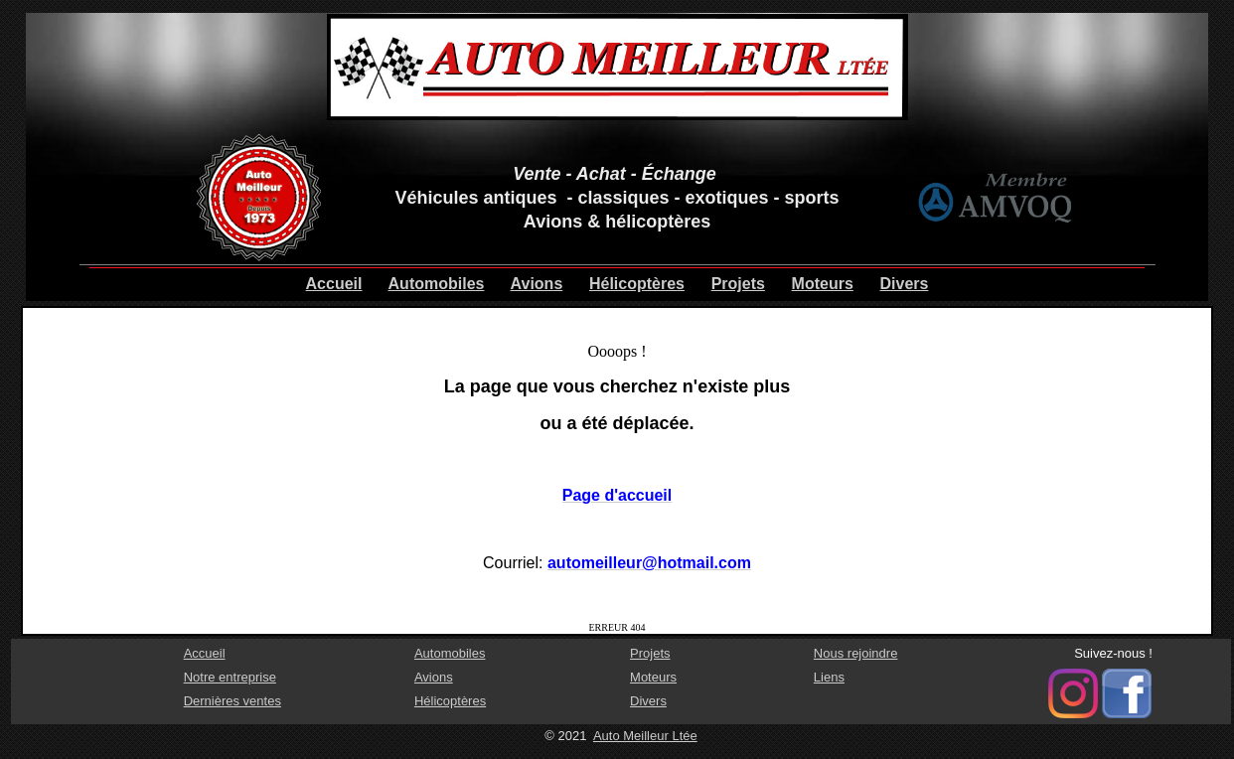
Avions (537, 283)
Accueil (334, 283)
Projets (738, 283)
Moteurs (822, 283)
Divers (904, 283)
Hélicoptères (637, 283)
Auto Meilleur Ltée (645, 735)
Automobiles (436, 283)
